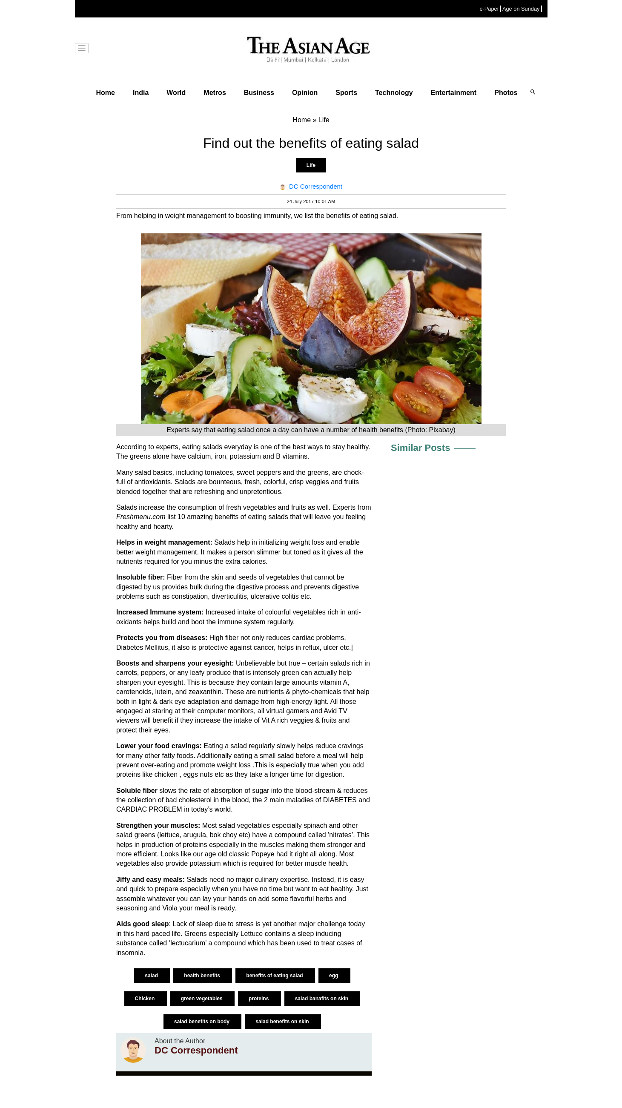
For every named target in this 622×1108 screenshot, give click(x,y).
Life (311, 165)
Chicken (145, 999)
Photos (505, 92)
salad (152, 976)
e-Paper (489, 9)
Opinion (305, 92)
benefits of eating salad (275, 976)
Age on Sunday (521, 9)
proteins (259, 999)
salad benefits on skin (282, 1022)
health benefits (202, 976)
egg (334, 976)
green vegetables (202, 999)
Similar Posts (420, 447)
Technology (394, 92)
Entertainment (454, 92)
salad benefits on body (202, 1022)
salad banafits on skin (322, 999)
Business (259, 92)
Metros (215, 92)
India (141, 92)
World (176, 92)
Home (105, 92)
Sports (346, 92)
